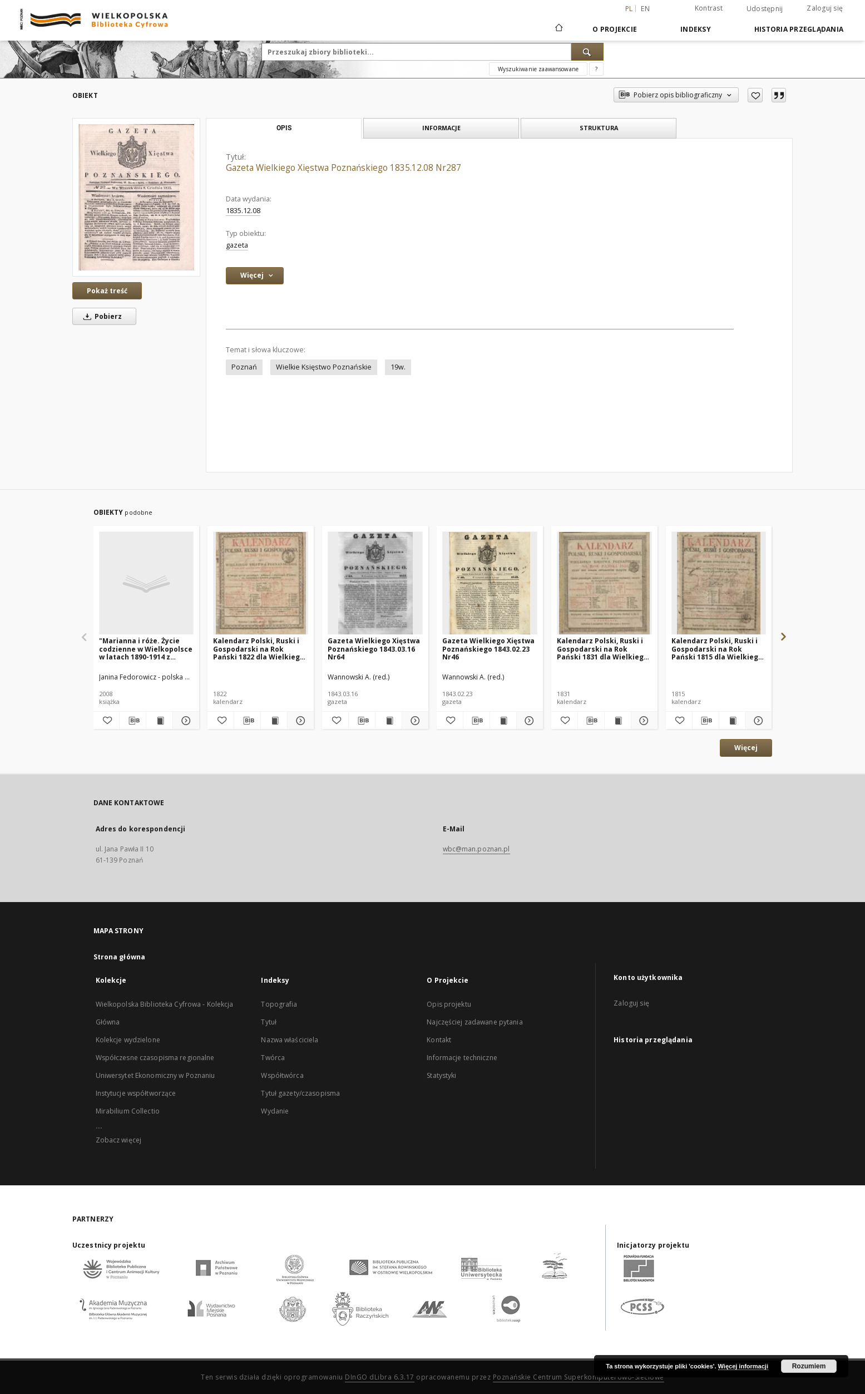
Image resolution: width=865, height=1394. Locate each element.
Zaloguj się (825, 8)
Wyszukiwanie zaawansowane (538, 69)
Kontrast (709, 8)
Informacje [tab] (441, 128)
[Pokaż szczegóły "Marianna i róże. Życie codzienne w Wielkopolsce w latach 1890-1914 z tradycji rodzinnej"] (184, 720)
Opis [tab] (283, 128)
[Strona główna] (558, 29)
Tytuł (268, 1022)
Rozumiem (809, 1366)
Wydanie (275, 1111)
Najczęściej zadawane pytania (474, 1022)
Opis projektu (449, 1004)
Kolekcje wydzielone (128, 1040)
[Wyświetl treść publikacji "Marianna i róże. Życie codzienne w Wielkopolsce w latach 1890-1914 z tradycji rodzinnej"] (159, 720)
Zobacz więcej (119, 1140)
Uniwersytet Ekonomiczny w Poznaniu (155, 1075)
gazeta (237, 245)
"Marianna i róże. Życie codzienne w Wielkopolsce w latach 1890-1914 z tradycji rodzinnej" (145, 648)
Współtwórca (282, 1075)
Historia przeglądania (798, 29)
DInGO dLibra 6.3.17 (379, 1377)
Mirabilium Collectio (128, 1111)
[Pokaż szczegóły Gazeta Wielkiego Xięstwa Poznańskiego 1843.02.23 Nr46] (528, 720)
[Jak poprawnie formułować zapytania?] (596, 69)
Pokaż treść (107, 290)
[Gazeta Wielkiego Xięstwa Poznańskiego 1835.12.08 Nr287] (136, 197)
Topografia (279, 1004)
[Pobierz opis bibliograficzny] (133, 720)
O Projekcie (614, 29)
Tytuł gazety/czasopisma (300, 1093)
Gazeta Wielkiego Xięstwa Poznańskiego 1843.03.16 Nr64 (374, 648)
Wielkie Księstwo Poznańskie (324, 367)
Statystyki (441, 1075)
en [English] (645, 8)
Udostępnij (765, 8)
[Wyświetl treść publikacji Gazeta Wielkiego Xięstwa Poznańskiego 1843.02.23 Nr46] (503, 720)
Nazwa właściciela (289, 1040)
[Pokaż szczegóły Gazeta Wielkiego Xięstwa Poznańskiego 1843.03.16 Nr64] (414, 720)
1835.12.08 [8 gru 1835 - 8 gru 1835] (243, 210)
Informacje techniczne (462, 1057)
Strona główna (119, 957)
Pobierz (101, 316)
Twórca (273, 1057)
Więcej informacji (743, 1366)
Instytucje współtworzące (136, 1093)
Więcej (746, 747)
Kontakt (439, 1040)
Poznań (244, 367)
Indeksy (695, 29)
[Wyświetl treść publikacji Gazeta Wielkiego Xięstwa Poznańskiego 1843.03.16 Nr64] (388, 720)
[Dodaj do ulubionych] (755, 95)
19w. (398, 367)
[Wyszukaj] (587, 52)
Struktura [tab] (599, 128)
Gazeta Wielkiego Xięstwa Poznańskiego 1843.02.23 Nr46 (488, 648)
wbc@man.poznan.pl (476, 849)
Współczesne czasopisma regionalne (155, 1057)
